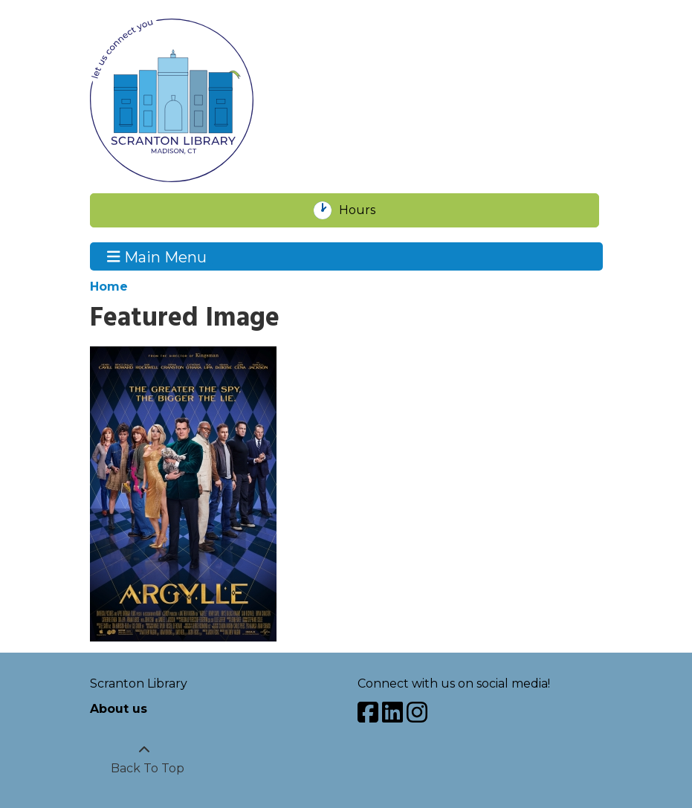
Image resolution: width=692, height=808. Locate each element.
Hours (365, 210)
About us (118, 709)
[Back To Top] (144, 760)
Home (109, 286)
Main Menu (157, 256)
